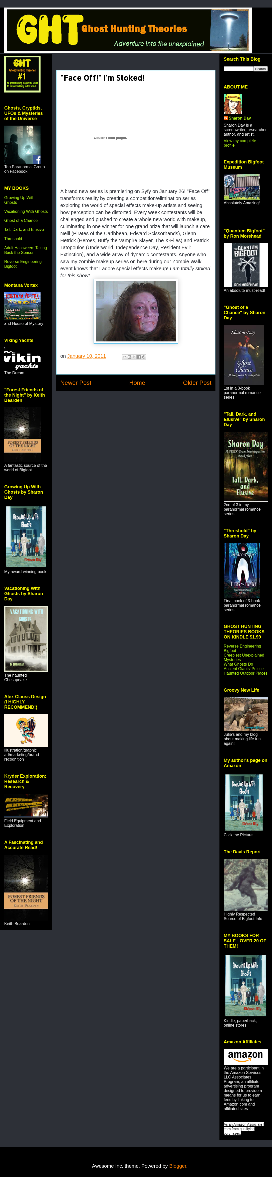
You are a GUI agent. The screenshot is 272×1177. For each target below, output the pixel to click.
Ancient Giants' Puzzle (244, 669)
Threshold (13, 239)
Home (137, 382)
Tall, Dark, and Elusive (24, 229)
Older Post (197, 382)
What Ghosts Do (238, 664)
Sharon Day (240, 118)
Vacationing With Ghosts (26, 211)
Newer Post (75, 382)
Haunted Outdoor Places (245, 673)
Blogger (177, 1166)
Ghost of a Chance (21, 220)
